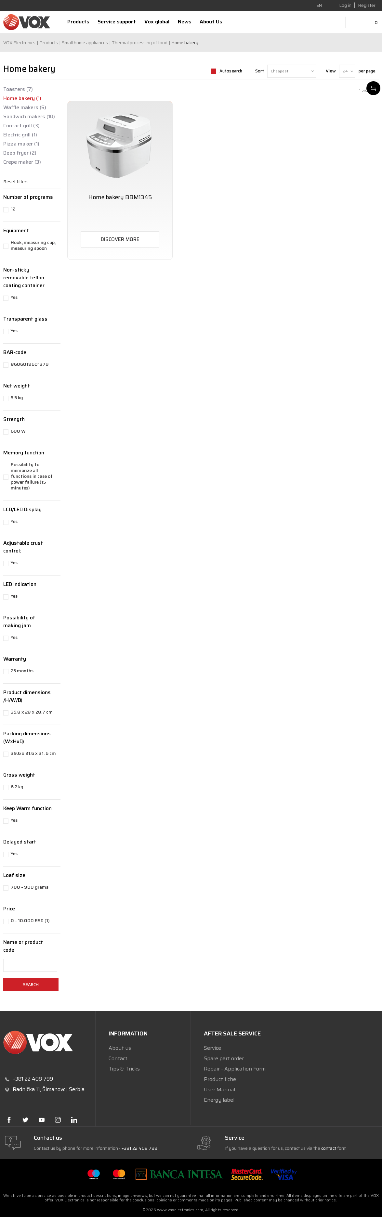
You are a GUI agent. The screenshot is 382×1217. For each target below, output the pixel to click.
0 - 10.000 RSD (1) (30, 920)
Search (31, 984)
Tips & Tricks (124, 1069)
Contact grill (21, 126)
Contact (118, 1058)
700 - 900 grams (29, 887)
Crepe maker (22, 162)
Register (366, 5)
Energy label (219, 1100)
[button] (31, 181)
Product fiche (220, 1079)
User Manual (219, 1089)
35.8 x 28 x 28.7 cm (32, 712)
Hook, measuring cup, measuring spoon (33, 245)
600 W (18, 431)
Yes (14, 297)
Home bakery (22, 98)
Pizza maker (21, 144)
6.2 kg (17, 787)
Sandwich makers (29, 117)
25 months (22, 671)
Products (48, 42)
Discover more (120, 239)
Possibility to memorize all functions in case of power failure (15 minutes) (32, 476)
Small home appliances (85, 42)
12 (13, 209)
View (331, 71)
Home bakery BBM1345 (120, 197)
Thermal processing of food (139, 42)
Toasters (18, 89)
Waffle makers (24, 107)
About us (120, 1048)
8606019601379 (30, 364)
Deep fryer (19, 153)
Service (212, 1048)
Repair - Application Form (235, 1069)
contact (328, 1148)
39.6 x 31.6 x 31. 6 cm (33, 753)
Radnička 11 (26, 1089)
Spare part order (224, 1058)
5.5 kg (17, 397)
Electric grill (20, 135)
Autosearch (230, 71)
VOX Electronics (19, 42)
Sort (259, 71)
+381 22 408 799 (139, 1148)
